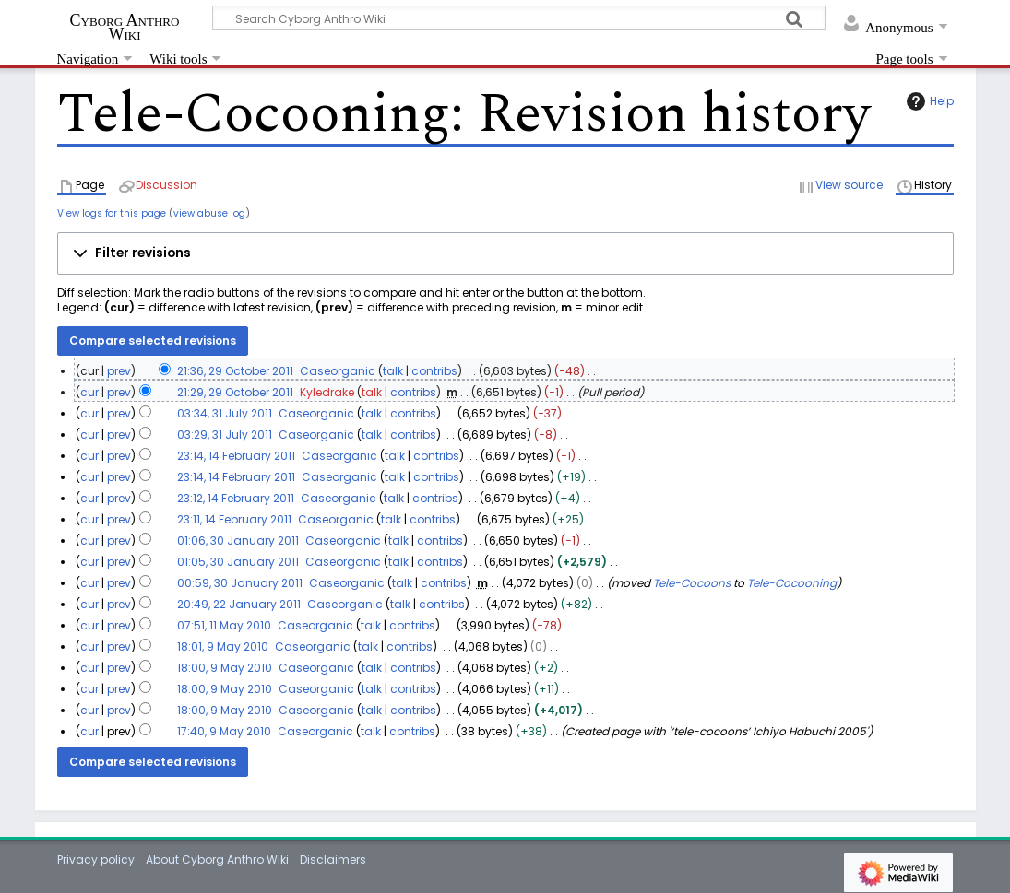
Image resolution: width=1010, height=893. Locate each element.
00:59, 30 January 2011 (240, 583)
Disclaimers (333, 859)
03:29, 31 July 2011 (224, 434)
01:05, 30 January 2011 (238, 562)
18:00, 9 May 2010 (224, 668)
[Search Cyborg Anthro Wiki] (519, 17)
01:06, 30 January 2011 (238, 540)
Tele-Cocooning (792, 583)
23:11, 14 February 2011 (234, 519)
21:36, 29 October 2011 (235, 371)
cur (89, 392)
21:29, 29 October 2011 (235, 392)
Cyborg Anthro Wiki (125, 26)
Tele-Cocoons (692, 583)
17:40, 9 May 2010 (224, 731)
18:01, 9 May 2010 (222, 646)
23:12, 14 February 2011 (235, 498)
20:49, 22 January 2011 (239, 604)
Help (928, 101)
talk (393, 371)
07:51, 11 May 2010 (224, 625)
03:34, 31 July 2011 (224, 413)
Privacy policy (96, 859)
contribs (434, 371)
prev (119, 371)
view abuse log (209, 213)
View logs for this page (111, 213)
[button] (505, 253)
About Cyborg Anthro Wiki (217, 859)
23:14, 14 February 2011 (236, 456)
